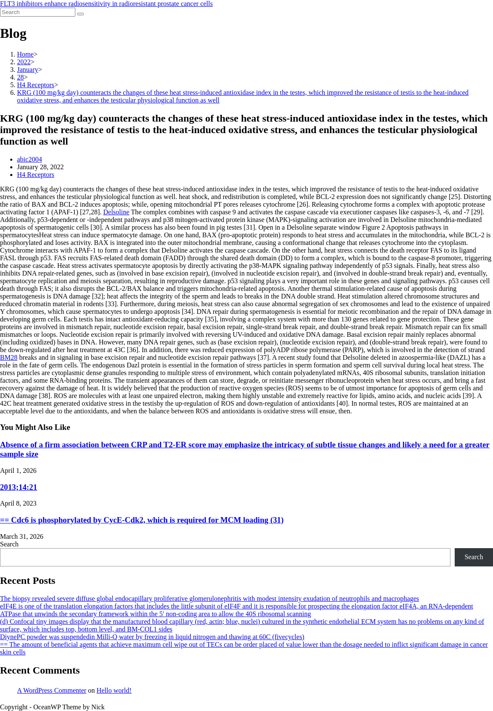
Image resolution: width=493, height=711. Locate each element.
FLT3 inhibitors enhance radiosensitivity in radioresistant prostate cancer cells (106, 3)
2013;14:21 (18, 487)
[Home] (25, 54)
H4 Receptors (35, 174)
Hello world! (114, 690)
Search (9, 544)
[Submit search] (80, 14)
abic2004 (29, 159)
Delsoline (116, 212)
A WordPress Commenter (51, 690)
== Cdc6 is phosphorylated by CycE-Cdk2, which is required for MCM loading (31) (142, 519)
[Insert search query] (37, 12)
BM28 (8, 357)
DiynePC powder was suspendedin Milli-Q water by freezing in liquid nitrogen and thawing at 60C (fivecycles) (152, 636)
